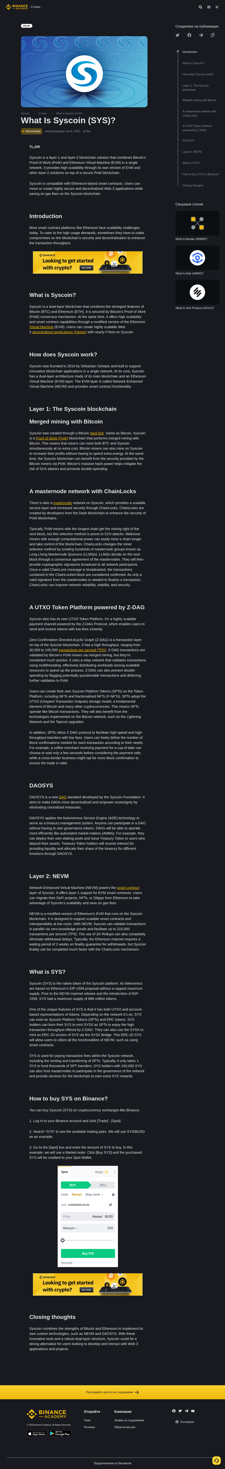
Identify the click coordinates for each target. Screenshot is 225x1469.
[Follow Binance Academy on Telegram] (186, 1410)
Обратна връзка (124, 1427)
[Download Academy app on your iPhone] (37, 1434)
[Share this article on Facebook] (189, 35)
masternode (62, 503)
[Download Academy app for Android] (59, 1434)
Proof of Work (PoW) (52, 438)
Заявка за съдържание (129, 1420)
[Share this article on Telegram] (201, 35)
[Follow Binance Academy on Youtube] (193, 1411)
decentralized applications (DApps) (59, 332)
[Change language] (209, 7)
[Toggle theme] (217, 7)
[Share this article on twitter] (177, 35)
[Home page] (17, 7)
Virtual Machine (41, 327)
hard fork (97, 433)
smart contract (128, 888)
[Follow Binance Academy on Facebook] (174, 1411)
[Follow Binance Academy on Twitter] (180, 1410)
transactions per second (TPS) (82, 650)
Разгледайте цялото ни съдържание (112, 1392)
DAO (62, 797)
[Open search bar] (199, 7)
